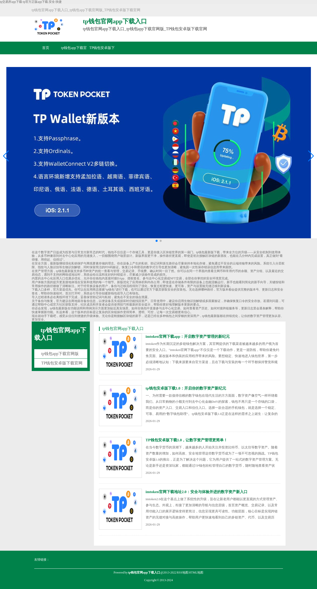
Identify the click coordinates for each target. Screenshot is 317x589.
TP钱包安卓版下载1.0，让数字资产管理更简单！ (187, 440)
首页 (45, 48)
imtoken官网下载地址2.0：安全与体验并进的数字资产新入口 (196, 492)
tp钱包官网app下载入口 (60, 334)
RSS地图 (182, 572)
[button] (311, 156)
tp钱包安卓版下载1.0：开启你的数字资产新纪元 (186, 388)
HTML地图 (196, 572)
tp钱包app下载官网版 (74, 54)
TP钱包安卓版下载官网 (102, 54)
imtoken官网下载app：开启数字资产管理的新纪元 (188, 336)
